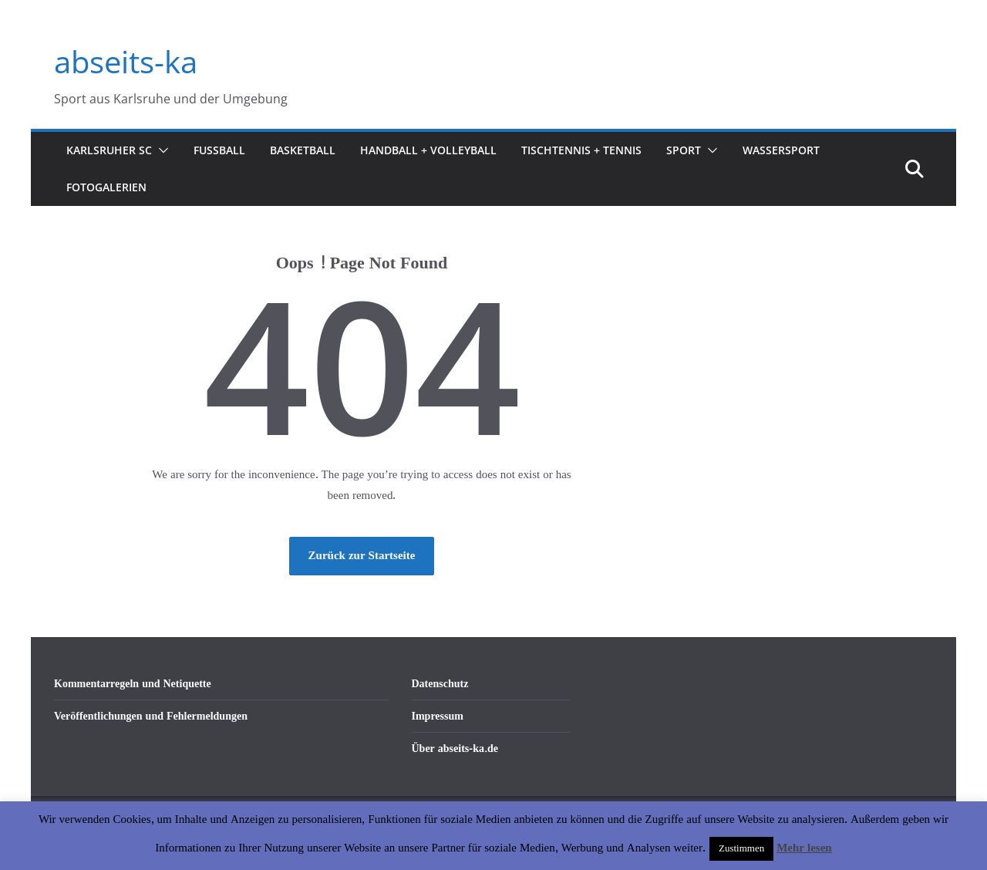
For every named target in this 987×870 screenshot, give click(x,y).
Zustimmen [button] (741, 848)
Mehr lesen (803, 848)
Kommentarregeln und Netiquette (132, 683)
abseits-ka (125, 61)
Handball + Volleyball (428, 150)
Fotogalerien (106, 187)
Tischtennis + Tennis (581, 150)
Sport (683, 150)
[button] (160, 150)
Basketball (302, 150)
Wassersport (781, 150)
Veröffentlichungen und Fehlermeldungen (151, 716)
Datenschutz (440, 683)
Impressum (437, 716)
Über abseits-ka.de (455, 748)
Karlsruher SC (109, 150)
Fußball (219, 150)
